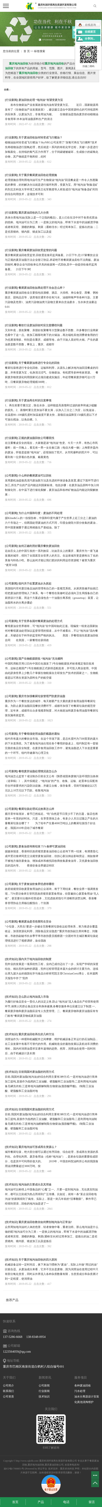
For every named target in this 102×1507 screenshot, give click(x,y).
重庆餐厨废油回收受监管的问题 (37, 250)
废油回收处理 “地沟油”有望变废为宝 (40, 100)
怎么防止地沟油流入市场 (33, 996)
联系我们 (8, 1391)
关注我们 (51, 1409)
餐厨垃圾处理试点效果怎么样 (36, 808)
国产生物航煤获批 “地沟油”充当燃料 (40, 658)
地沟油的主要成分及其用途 (34, 1184)
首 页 (27, 51)
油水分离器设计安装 (86, 1396)
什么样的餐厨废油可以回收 (34, 475)
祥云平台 (42, 1468)
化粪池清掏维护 (84, 1402)
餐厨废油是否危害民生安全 (34, 921)
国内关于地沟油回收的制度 (34, 959)
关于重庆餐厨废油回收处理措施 (37, 175)
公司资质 (8, 1396)
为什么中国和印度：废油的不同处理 (40, 513)
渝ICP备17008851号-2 (15, 1468)
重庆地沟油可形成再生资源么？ (37, 1147)
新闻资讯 (45, 1377)
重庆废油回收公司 (54, 1464)
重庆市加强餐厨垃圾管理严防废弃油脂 (41, 696)
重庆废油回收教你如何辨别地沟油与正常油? (45, 1222)
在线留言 (90, 31)
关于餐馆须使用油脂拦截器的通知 (39, 733)
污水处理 (79, 1391)
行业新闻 (11, 100)
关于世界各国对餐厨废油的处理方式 (40, 621)
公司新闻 (11, 475)
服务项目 (80, 1377)
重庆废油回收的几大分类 (33, 212)
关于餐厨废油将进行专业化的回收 (39, 362)
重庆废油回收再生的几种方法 (36, 1034)
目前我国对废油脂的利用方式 (36, 1071)
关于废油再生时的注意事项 (34, 400)
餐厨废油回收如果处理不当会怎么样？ (41, 287)
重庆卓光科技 (67, 1468)
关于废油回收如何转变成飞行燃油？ (40, 137)
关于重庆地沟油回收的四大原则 (37, 1259)
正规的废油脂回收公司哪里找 (36, 438)
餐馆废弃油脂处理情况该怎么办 (37, 771)
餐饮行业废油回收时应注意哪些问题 (40, 325)
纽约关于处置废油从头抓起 (34, 583)
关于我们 (9, 1377)
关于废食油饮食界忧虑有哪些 (36, 884)
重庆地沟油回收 (36, 1464)
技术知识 (11, 959)
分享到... (90, 38)
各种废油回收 (82, 1385)
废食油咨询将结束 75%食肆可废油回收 (42, 846)
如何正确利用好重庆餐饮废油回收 (39, 546)
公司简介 (8, 1385)
